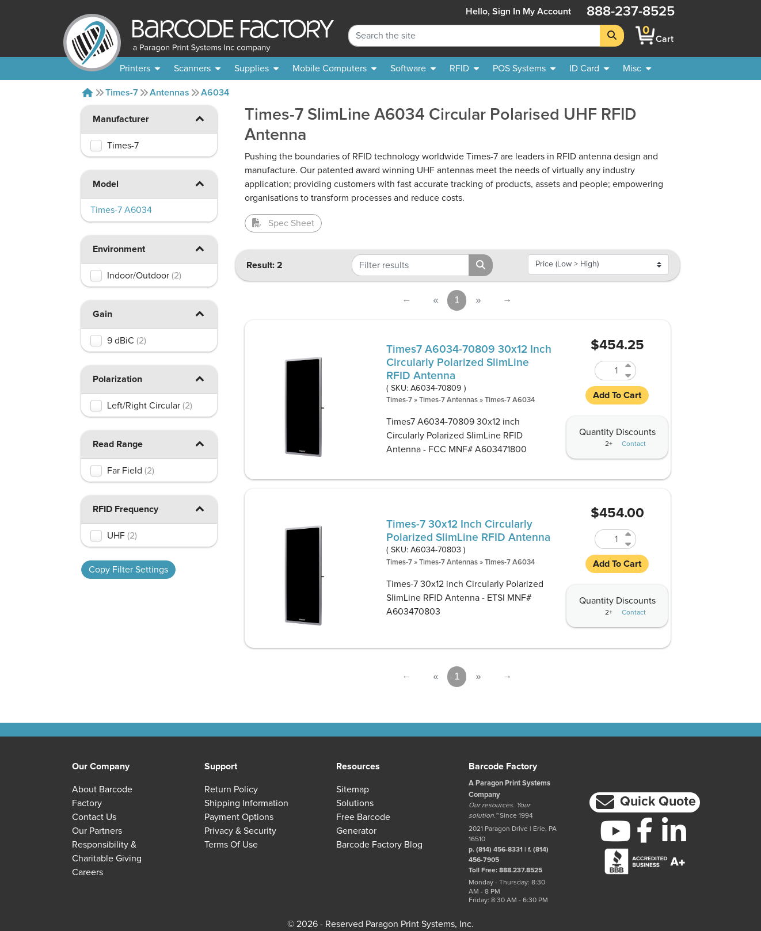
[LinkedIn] (674, 831)
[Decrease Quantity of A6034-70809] (629, 375)
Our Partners (97, 830)
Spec (283, 223)
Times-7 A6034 (510, 400)
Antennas (169, 92)
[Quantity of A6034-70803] (608, 539)
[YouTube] (615, 831)
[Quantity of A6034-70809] (608, 370)
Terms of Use (231, 844)
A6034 (215, 92)
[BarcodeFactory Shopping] (645, 35)
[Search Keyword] (474, 36)
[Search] (612, 36)
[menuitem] (140, 68)
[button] (200, 118)
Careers (87, 872)
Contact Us (94, 817)
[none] (637, 68)
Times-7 (121, 92)
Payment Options (238, 817)
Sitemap (352, 789)
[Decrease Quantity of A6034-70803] (629, 544)
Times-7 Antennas (448, 400)
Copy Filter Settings (128, 569)
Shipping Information (246, 803)
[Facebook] (644, 829)
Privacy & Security (240, 830)
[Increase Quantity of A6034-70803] (629, 534)
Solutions (355, 803)
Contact (634, 444)
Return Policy (231, 789)
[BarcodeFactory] (92, 35)
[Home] (87, 92)
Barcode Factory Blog (379, 844)
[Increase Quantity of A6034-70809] (629, 366)
